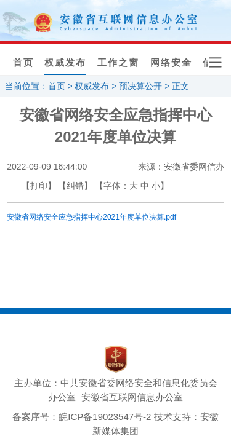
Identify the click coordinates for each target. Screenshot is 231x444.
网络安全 (171, 63)
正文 (180, 86)
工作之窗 (118, 63)
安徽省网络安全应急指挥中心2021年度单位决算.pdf (91, 217)
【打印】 (39, 186)
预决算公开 (140, 86)
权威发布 (65, 63)
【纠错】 (75, 186)
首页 (23, 63)
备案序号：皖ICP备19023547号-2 (81, 416)
